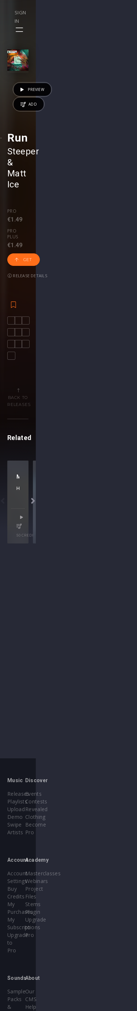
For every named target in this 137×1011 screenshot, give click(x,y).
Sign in (104, 12)
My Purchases (24, 881)
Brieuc (87, 662)
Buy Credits (21, 873)
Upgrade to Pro (26, 896)
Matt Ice (66, 238)
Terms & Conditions (101, 960)
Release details (27, 288)
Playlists (17, 801)
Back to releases (71, 477)
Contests (87, 801)
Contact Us (89, 983)
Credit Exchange (27, 968)
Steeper (23, 238)
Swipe (14, 816)
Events (84, 793)
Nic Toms (68, 662)
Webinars (87, 873)
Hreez (50, 662)
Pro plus (40, 265)
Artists (15, 824)
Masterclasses (93, 865)
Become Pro (91, 816)
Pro (11, 265)
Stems (84, 888)
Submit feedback (96, 975)
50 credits (105, 692)
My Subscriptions (28, 888)
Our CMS (87, 945)
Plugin (83, 896)
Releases (18, 793)
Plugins (16, 960)
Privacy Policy (93, 968)
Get (74, 272)
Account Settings (28, 865)
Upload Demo (24, 809)
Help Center (90, 952)
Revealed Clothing (98, 809)
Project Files (91, 881)
